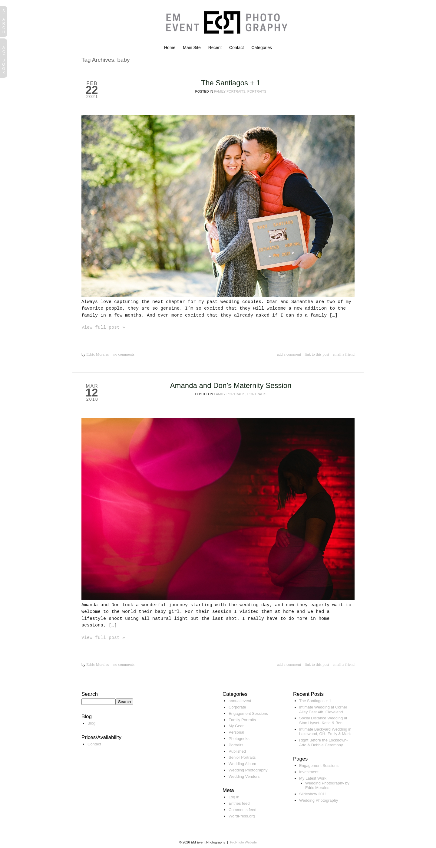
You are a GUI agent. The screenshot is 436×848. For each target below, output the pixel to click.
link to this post (317, 354)
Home (169, 47)
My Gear (236, 726)
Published (237, 751)
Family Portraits (230, 91)
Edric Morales (97, 354)
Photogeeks (239, 738)
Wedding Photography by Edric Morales (327, 785)
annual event (240, 700)
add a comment (289, 354)
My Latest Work (312, 778)
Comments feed (242, 809)
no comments (123, 354)
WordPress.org (242, 816)
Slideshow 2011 (313, 794)
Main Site (191, 47)
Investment (309, 772)
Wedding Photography (248, 770)
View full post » (103, 327)
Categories (261, 47)
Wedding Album (242, 763)
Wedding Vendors (244, 776)
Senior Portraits (242, 757)
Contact (236, 47)
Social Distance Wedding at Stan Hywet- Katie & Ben (323, 720)
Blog (91, 723)
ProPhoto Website (243, 842)
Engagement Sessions (248, 713)
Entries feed (239, 803)
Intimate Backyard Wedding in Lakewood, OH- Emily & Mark (325, 731)
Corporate (237, 707)
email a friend (344, 354)
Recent (215, 47)
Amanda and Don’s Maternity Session (230, 385)
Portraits (256, 91)
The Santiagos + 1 (230, 83)
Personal (236, 732)
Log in (234, 797)
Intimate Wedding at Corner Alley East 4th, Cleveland (323, 709)
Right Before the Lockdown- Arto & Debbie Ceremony (323, 742)
